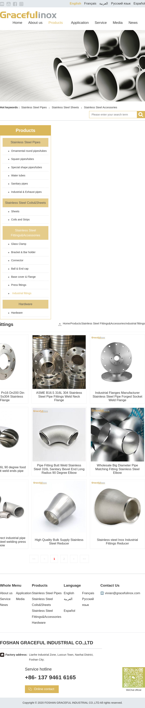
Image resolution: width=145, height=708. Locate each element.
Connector (17, 260)
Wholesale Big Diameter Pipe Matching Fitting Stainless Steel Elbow (117, 469)
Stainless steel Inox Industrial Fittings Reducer (117, 541)
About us (35, 23)
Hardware (25, 304)
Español (139, 3)
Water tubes (18, 175)
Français (90, 3)
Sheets (15, 211)
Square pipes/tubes (22, 159)
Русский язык (120, 3)
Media (118, 23)
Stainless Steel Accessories (100, 107)
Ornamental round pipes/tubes (29, 150)
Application (80, 23)
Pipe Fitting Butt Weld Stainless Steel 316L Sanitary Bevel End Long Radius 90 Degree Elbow (59, 469)
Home (17, 23)
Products (56, 23)
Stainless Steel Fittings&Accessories (25, 233)
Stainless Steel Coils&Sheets (25, 203)
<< (33, 558)
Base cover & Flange (23, 276)
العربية (103, 3)
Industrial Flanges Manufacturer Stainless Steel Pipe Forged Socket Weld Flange (117, 396)
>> (84, 558)
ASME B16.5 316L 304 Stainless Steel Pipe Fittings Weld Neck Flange (59, 396)
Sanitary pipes (19, 183)
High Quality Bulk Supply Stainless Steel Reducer (59, 541)
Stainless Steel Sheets (65, 107)
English (75, 3)
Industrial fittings (21, 293)
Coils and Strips (20, 219)
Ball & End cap (20, 268)
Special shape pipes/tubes (26, 167)
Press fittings (18, 284)
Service (101, 23)
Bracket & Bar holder (23, 252)
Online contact (44, 689)
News (133, 23)
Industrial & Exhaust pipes (26, 191)
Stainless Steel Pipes (34, 107)
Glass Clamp (18, 243)
